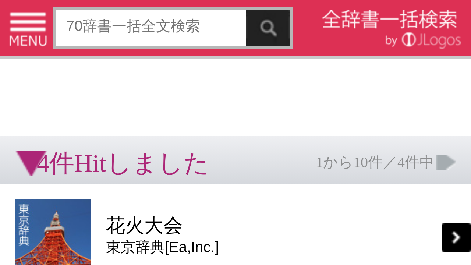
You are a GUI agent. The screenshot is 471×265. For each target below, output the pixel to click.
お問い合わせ (90, 192)
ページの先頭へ (90, 215)
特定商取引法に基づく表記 (26, 192)
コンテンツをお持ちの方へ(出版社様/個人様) (42, 197)
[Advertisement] (59, 24)
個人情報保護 (63, 192)
